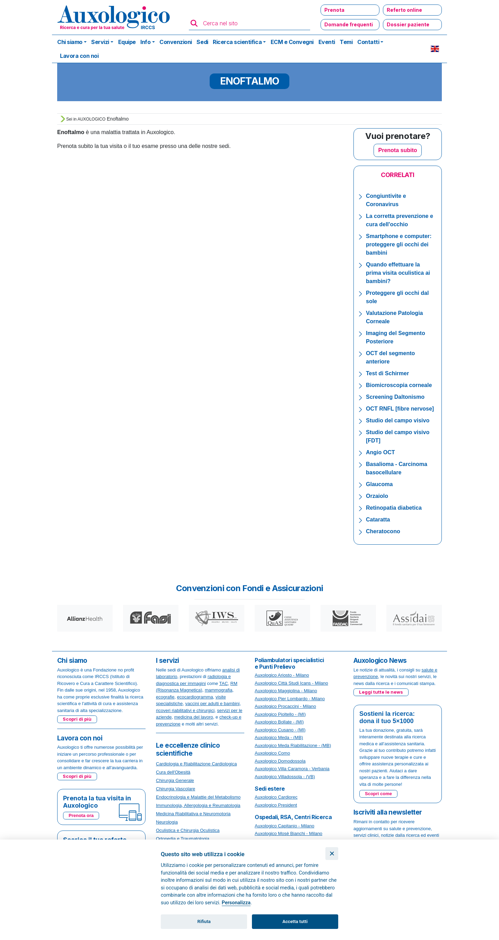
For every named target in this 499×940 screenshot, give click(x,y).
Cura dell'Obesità (173, 772)
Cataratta (378, 519)
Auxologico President (276, 805)
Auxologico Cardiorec (276, 797)
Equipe (127, 41)
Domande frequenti (348, 24)
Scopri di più (77, 719)
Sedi (202, 41)
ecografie (165, 697)
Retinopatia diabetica (394, 508)
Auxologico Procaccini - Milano (285, 706)
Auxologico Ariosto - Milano (282, 675)
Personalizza (236, 903)
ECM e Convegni (292, 41)
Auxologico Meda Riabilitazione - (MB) (293, 745)
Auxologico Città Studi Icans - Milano (291, 683)
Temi (346, 41)
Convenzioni (175, 41)
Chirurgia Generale (175, 780)
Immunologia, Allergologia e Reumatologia (198, 805)
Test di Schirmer (387, 373)
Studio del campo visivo (397, 420)
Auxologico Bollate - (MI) (279, 721)
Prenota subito (397, 150)
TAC (223, 683)
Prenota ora (81, 815)
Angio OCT (380, 452)
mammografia (218, 690)
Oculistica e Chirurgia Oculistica (188, 830)
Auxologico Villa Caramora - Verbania (292, 768)
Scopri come (378, 793)
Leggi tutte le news (381, 692)
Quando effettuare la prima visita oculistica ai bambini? (398, 273)
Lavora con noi (79, 55)
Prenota (334, 10)
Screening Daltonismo (395, 397)
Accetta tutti (295, 921)
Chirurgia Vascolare (175, 788)
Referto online (404, 10)
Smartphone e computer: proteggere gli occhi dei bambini (398, 244)
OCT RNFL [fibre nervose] (400, 409)
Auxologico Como (272, 753)
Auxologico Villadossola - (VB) (285, 776)
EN (435, 49)
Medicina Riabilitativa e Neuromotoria (193, 813)
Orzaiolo (377, 496)
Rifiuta (204, 921)
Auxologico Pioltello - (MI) (280, 714)
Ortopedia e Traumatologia (182, 838)
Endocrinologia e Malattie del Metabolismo (198, 797)
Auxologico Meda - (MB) (279, 737)
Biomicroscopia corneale (399, 385)
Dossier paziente (408, 24)
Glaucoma (379, 484)
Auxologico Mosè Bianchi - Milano (288, 833)
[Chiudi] (331, 853)
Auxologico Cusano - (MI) (280, 729)
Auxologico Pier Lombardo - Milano (290, 698)
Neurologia (167, 822)
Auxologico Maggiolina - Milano (286, 690)
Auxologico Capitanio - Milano (284, 825)
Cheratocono (383, 531)
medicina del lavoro (193, 717)
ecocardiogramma (195, 697)
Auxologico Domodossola (280, 761)
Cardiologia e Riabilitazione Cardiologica (196, 763)
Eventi (326, 41)
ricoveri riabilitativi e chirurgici (185, 710)
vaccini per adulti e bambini (212, 703)
